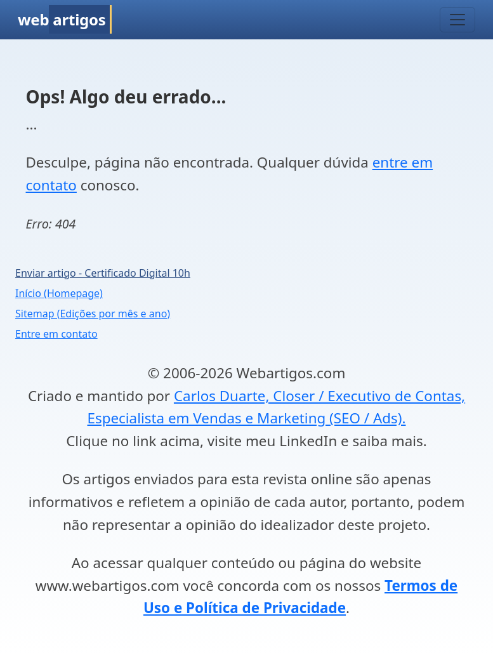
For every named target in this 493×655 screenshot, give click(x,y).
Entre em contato (56, 334)
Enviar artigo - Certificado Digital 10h (102, 273)
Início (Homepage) (59, 293)
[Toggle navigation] (457, 19)
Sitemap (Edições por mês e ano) (92, 314)
